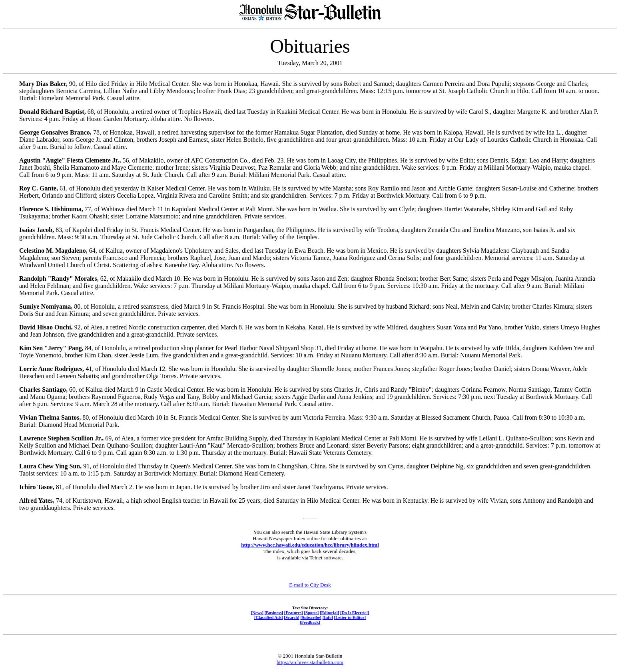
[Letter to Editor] (350, 617)
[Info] (328, 617)
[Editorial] (329, 612)
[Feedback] (310, 622)
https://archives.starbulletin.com (310, 662)
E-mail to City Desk (310, 585)
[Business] (274, 612)
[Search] (291, 617)
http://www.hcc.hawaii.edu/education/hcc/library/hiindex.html (310, 545)
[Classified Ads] (268, 617)
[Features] (293, 612)
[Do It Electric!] (354, 612)
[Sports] (311, 612)
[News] (257, 612)
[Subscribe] (311, 617)
